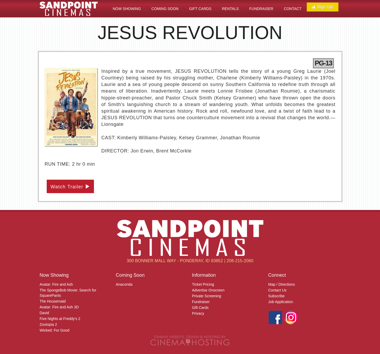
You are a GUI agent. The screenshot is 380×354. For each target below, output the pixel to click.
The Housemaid (53, 301)
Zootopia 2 (48, 324)
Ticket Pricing (203, 284)
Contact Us (277, 290)
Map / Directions (281, 284)
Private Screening (206, 296)
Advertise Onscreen (208, 290)
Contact (293, 9)
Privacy (198, 313)
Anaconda (124, 284)
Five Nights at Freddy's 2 (60, 319)
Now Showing (127, 9)
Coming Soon (165, 9)
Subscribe (276, 296)
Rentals (230, 9)
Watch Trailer (70, 186)
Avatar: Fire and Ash (56, 284)
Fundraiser (261, 9)
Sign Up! (322, 6)
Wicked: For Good (54, 330)
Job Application (280, 302)
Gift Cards (200, 9)
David (44, 313)
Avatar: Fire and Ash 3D (59, 307)
